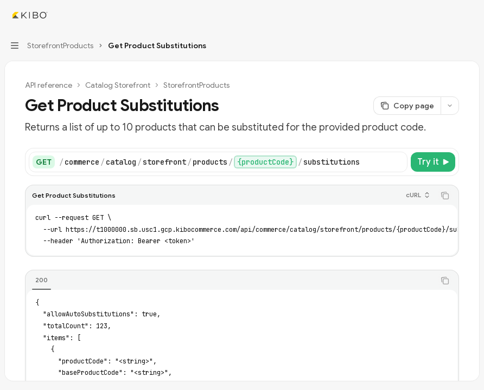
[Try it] (433, 162)
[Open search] (449, 15)
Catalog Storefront (117, 85)
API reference (48, 85)
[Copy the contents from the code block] (445, 195)
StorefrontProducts (196, 85)
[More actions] (469, 15)
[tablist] (230, 280)
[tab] (41, 280)
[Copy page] (407, 105)
